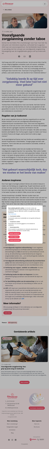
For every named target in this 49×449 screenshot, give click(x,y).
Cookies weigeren (14, 237)
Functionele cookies (15, 216)
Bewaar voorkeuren (15, 233)
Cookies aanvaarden (15, 240)
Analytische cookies (15, 221)
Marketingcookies (14, 227)
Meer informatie (12, 214)
